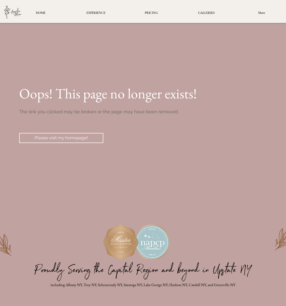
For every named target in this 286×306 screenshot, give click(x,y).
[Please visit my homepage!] (61, 138)
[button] (206, 13)
